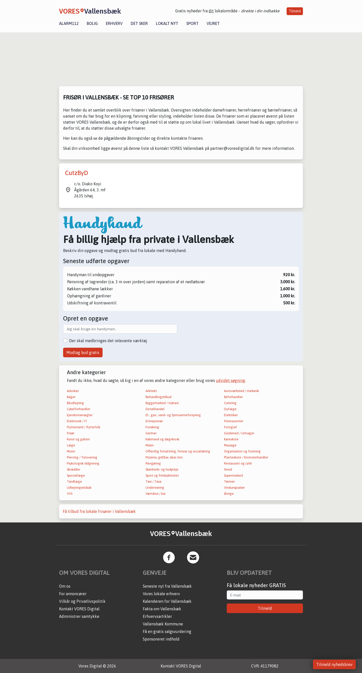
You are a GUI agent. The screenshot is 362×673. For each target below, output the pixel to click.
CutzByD (76, 172)
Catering (230, 403)
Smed (228, 469)
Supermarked (233, 475)
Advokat (73, 391)
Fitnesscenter (233, 421)
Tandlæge (74, 481)
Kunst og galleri (78, 439)
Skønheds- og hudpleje (162, 469)
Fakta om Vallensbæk (162, 609)
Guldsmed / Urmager (239, 433)
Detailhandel (155, 409)
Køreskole (231, 439)
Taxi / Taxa (153, 481)
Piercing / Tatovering (82, 457)
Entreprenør (154, 421)
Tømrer (229, 481)
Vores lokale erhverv (161, 593)
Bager (71, 397)
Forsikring (152, 427)
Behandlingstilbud (158, 397)
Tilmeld (295, 11)
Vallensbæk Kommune (163, 624)
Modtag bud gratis (82, 352)
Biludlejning (75, 403)
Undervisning (155, 487)
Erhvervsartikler (157, 616)
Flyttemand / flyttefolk (83, 427)
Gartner (151, 433)
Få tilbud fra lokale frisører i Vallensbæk (99, 511)
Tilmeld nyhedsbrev (334, 664)
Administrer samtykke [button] (79, 616)
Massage (230, 445)
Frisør (70, 433)
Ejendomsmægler (80, 415)
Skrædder (73, 469)
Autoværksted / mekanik (241, 391)
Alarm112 (69, 23)
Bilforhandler (233, 397)
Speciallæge (76, 475)
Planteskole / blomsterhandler (246, 457)
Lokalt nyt (167, 23)
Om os (64, 586)
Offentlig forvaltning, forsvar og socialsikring (178, 451)
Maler (150, 445)
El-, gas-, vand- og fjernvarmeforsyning (173, 415)
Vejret (213, 23)
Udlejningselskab (79, 487)
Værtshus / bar (156, 493)
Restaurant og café (238, 463)
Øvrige (229, 493)
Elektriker (231, 415)
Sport (192, 23)
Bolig (92, 23)
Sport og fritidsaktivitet (162, 475)
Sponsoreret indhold (161, 639)
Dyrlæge (230, 409)
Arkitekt (151, 391)
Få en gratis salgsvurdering (167, 631)
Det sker (139, 23)
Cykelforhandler (78, 409)
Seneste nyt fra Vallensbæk (167, 586)
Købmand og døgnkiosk (162, 439)
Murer (71, 451)
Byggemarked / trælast (162, 403)
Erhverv (114, 23)
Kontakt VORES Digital (79, 609)
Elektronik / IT (77, 421)
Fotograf (230, 427)
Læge (71, 445)
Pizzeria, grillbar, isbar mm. (164, 457)
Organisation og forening (242, 451)
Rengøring (153, 463)
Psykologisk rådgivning (83, 463)
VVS (69, 493)
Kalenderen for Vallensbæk (167, 601)
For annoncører (72, 593)
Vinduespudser (234, 487)
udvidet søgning (230, 380)
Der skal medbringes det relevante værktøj (108, 340)
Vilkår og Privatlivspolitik (82, 601)
